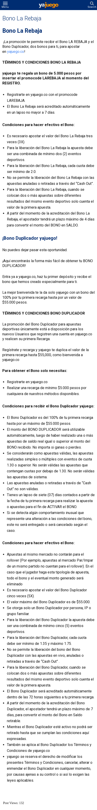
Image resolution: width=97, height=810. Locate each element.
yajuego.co (15, 51)
